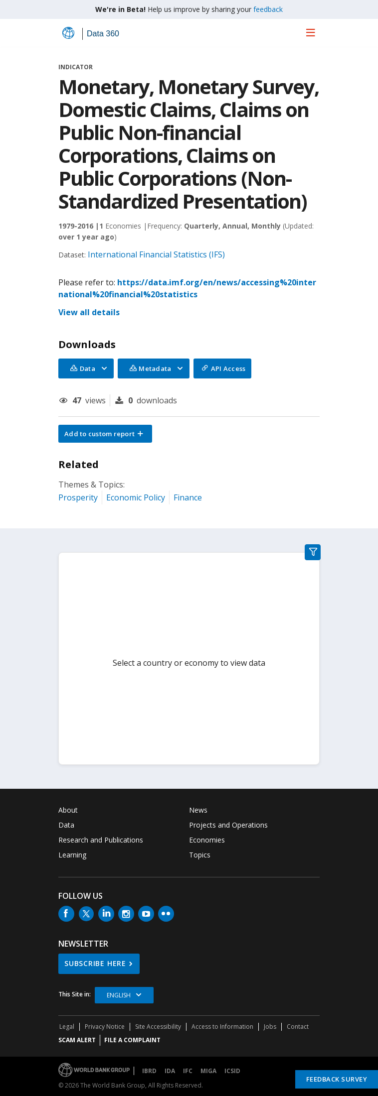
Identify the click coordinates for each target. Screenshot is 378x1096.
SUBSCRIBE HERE (95, 963)
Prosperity (78, 497)
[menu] (311, 32)
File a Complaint (132, 1040)
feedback (268, 9)
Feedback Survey (337, 1079)
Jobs (270, 1026)
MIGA (208, 1071)
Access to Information (222, 1026)
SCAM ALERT (77, 1040)
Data (66, 825)
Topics (199, 854)
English (119, 995)
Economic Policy (135, 497)
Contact (298, 1026)
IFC (187, 1071)
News (198, 810)
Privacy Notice (105, 1026)
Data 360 (103, 33)
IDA (170, 1071)
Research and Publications (100, 840)
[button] (105, 434)
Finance (188, 497)
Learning (72, 854)
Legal (66, 1026)
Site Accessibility (158, 1026)
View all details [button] (89, 312)
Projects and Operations (228, 825)
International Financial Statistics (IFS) (156, 254)
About (68, 810)
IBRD (149, 1071)
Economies (207, 840)
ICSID (232, 1071)
